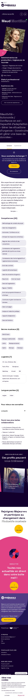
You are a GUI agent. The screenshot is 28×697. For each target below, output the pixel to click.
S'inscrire (14, 166)
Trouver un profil (5, 663)
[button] (1, 480)
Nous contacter (8, 619)
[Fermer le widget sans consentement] (21, 673)
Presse (3, 643)
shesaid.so (4, 652)
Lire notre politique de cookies (8, 690)
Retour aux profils (8, 14)
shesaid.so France (6, 654)
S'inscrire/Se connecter (7, 666)
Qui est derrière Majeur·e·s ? (8, 637)
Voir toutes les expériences (12, 102)
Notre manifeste (5, 639)
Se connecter (14, 171)
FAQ (2, 641)
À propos (9, 145)
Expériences (17, 145)
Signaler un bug (5, 668)
